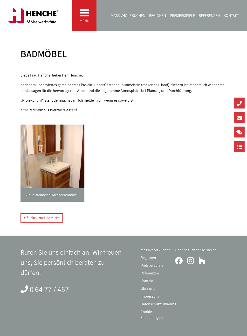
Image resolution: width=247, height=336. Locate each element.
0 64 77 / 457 (49, 289)
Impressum (150, 296)
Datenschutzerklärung (158, 304)
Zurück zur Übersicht (42, 217)
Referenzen (209, 15)
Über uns (148, 288)
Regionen (157, 15)
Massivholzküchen (128, 15)
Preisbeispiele (182, 15)
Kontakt (231, 15)
